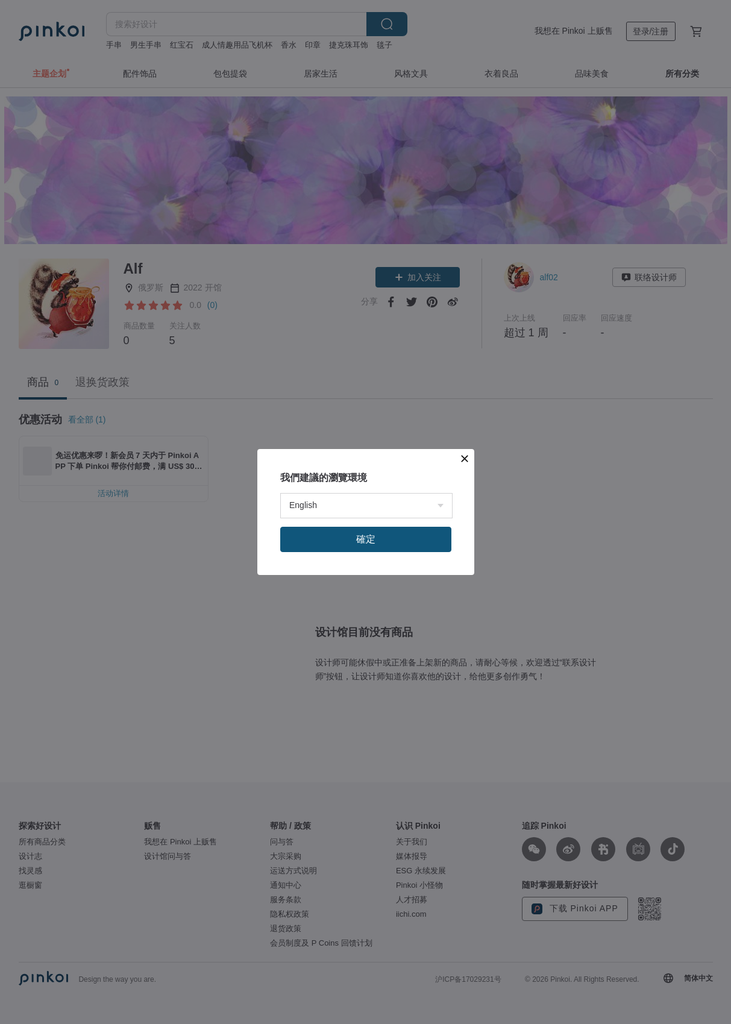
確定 (365, 539)
